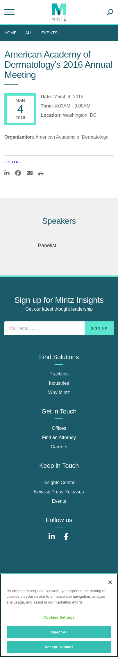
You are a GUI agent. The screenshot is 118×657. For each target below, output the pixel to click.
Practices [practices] (59, 373)
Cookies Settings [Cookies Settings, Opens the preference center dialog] (59, 617)
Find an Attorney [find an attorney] (59, 437)
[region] (59, 615)
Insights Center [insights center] (59, 482)
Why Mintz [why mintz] (59, 392)
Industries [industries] (59, 383)
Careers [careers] (59, 446)
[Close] (110, 582)
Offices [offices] (59, 428)
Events (49, 33)
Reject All (59, 632)
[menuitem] (11, 32)
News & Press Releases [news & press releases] (59, 491)
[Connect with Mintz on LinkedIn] (52, 539)
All (29, 33)
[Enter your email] (59, 328)
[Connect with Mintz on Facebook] (66, 539)
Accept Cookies (58, 647)
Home (10, 33)
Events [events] (59, 501)
